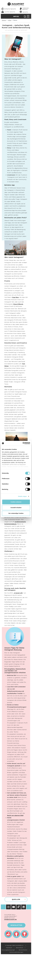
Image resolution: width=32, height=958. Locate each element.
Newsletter (16, 925)
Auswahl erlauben (15, 507)
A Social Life (18, 593)
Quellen (16, 899)
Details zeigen (22, 496)
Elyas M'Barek (18, 304)
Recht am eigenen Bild (15, 815)
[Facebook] (23, 906)
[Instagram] (8, 906)
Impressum (9, 947)
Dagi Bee (15, 297)
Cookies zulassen (16, 502)
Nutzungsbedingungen (8, 950)
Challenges (8, 551)
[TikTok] (18, 907)
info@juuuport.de (10, 919)
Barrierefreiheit (23, 950)
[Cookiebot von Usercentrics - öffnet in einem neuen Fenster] (23, 443)
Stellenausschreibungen (16, 952)
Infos (16, 16)
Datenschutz (19, 947)
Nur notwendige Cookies (16, 513)
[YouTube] (13, 906)
